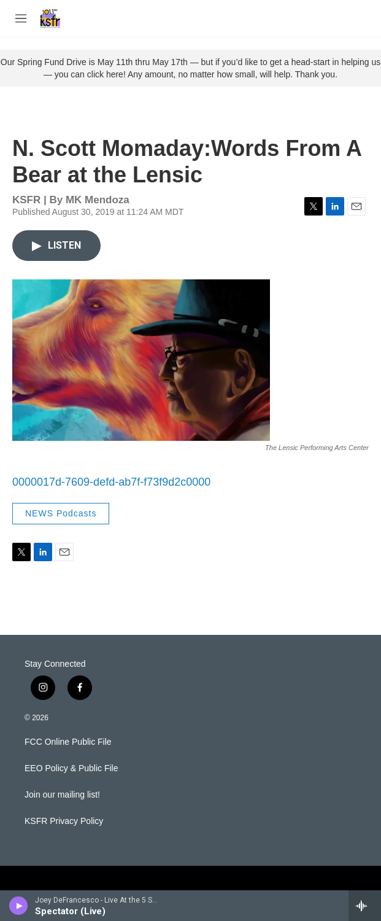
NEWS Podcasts (60, 513)
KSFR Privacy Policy (64, 821)
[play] (18, 906)
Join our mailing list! (62, 794)
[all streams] (364, 905)
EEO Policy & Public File (71, 768)
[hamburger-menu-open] (21, 18)
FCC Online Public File (68, 742)
